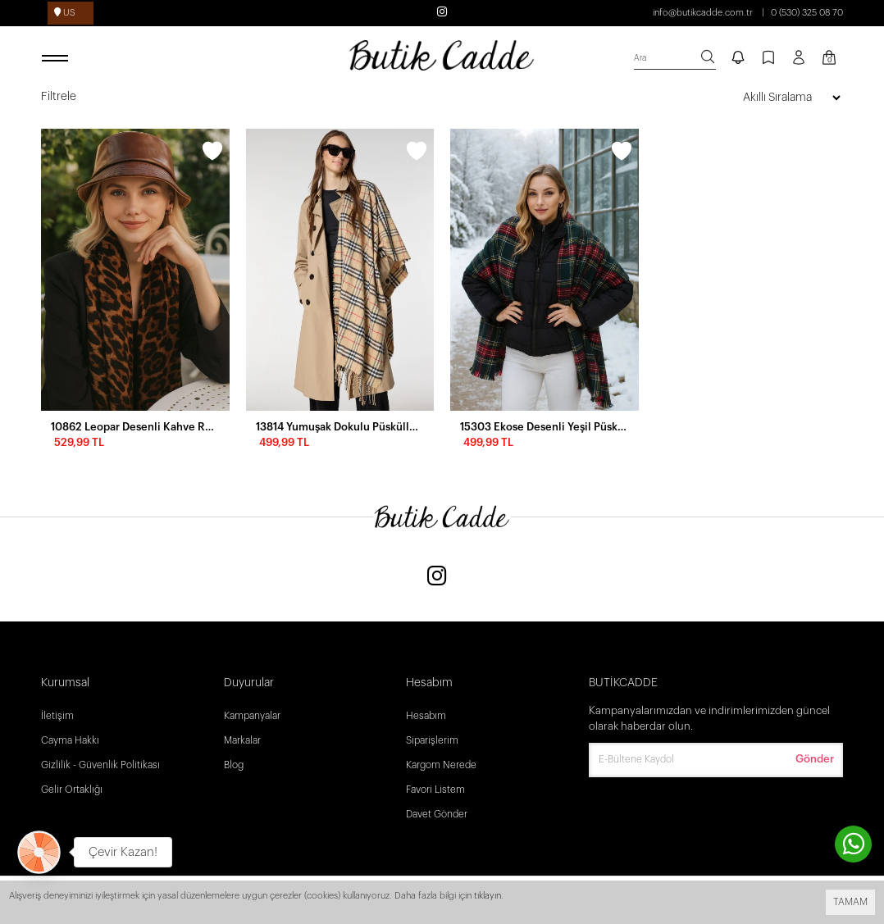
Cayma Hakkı (70, 740)
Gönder (814, 758)
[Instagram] (437, 578)
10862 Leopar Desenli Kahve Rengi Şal (135, 426)
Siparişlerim (432, 740)
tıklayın (487, 895)
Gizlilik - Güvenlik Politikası (100, 765)
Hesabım (426, 716)
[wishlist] (212, 153)
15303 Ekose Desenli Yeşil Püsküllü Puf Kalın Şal (544, 426)
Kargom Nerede (441, 765)
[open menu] (57, 59)
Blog (234, 765)
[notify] (738, 59)
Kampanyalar (252, 716)
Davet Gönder (436, 814)
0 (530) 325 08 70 (807, 12)
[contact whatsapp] (853, 844)
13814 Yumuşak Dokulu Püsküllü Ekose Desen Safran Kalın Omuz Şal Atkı (340, 426)
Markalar (242, 740)
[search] (675, 58)
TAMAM (850, 902)
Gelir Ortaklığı (72, 789)
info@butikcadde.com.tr (703, 12)
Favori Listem (435, 789)
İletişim (57, 716)
